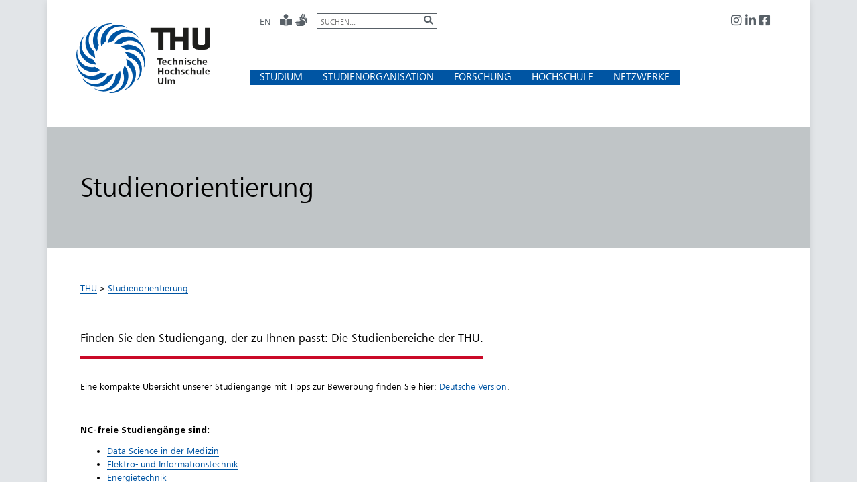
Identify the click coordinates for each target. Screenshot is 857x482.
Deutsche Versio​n (473, 386)
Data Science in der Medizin (163, 450)
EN (265, 21)
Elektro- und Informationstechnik (172, 464)
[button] (281, 76)
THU (88, 288)
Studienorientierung (148, 288)
